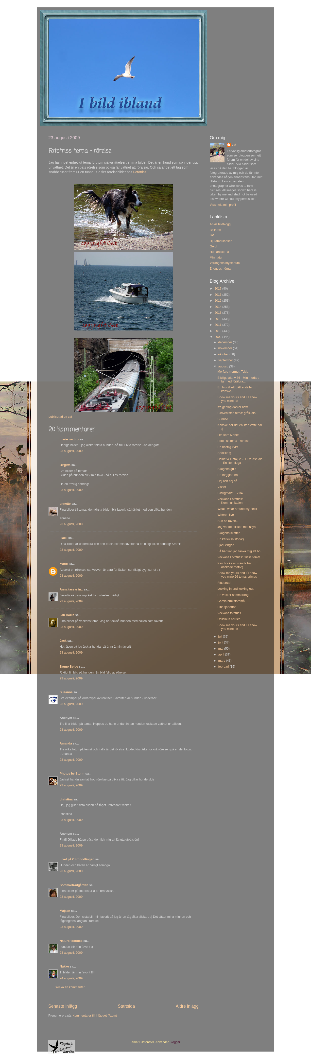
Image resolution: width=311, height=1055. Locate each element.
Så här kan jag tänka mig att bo (238, 551)
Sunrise (222, 419)
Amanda (66, 743)
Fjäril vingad (225, 545)
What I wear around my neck (237, 509)
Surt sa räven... (227, 521)
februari (224, 666)
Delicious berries (228, 619)
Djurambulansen (221, 241)
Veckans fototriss (229, 613)
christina (66, 799)
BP (212, 235)
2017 (218, 288)
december (225, 342)
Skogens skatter (228, 533)
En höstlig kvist (227, 447)
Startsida (126, 1006)
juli (220, 636)
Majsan (65, 911)
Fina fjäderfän (226, 607)
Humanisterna (219, 252)
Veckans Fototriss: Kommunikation (230, 500)
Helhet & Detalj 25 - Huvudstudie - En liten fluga (239, 461)
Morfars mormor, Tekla (232, 371)
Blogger (175, 1042)
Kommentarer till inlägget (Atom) (94, 1015)
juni (221, 642)
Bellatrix (215, 230)
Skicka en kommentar (70, 987)
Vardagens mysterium (225, 263)
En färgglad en (227, 475)
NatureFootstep (71, 941)
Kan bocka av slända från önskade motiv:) (234, 565)
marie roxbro (69, 439)
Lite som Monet (228, 435)
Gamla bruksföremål (231, 601)
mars (222, 660)
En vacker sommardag (232, 595)
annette (65, 503)
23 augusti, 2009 (71, 451)
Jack (63, 640)
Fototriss (139, 172)
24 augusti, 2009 (71, 978)
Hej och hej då (227, 481)
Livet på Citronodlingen (77, 859)
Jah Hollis (67, 615)
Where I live (225, 515)
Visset (221, 487)
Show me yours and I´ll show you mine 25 (237, 627)
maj (221, 648)
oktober (224, 354)
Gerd (213, 246)
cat (234, 144)
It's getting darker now (232, 407)
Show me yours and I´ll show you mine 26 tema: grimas (237, 574)
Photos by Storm (72, 773)
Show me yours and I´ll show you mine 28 (237, 399)
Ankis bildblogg (220, 224)
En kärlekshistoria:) (230, 539)
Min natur (216, 257)
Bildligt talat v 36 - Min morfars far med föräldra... (238, 379)
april (221, 654)
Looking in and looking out (235, 588)
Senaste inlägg (62, 1006)
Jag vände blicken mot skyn (236, 527)
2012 (218, 319)
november (225, 348)
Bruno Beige (69, 666)
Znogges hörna (220, 268)
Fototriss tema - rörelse (233, 441)
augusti (223, 366)
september (226, 360)
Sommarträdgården (74, 885)
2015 (218, 300)
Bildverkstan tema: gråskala (236, 413)
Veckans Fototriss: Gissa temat (238, 557)
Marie (64, 564)
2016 (218, 294)
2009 (218, 337)
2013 (218, 312)
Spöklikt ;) (224, 453)
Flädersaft (224, 583)
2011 (218, 325)
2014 (218, 307)
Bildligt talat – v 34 (229, 493)
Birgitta (65, 465)
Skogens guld (226, 469)
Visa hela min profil (223, 205)
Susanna (66, 692)
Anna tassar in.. (71, 589)
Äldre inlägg (187, 1006)
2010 (218, 331)
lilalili (64, 538)
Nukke (64, 966)
